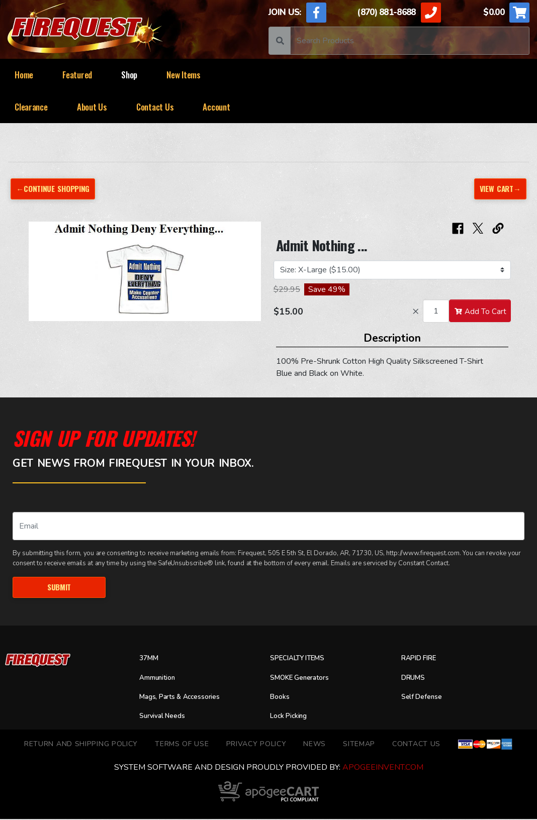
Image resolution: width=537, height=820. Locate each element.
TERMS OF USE (182, 745)
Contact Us (154, 106)
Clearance (31, 106)
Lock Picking (292, 717)
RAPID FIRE (421, 660)
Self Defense (425, 698)
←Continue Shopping (55, 188)
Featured (77, 74)
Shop (129, 74)
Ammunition (160, 679)
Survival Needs (166, 717)
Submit (59, 587)
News (314, 745)
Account (216, 106)
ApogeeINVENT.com (382, 768)
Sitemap (359, 745)
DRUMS (414, 679)
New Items (183, 74)
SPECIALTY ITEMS (301, 660)
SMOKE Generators (304, 679)
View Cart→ (498, 188)
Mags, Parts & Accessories (186, 698)
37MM (150, 660)
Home (24, 74)
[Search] (409, 41)
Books (281, 698)
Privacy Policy (256, 745)
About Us (92, 106)
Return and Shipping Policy (81, 745)
